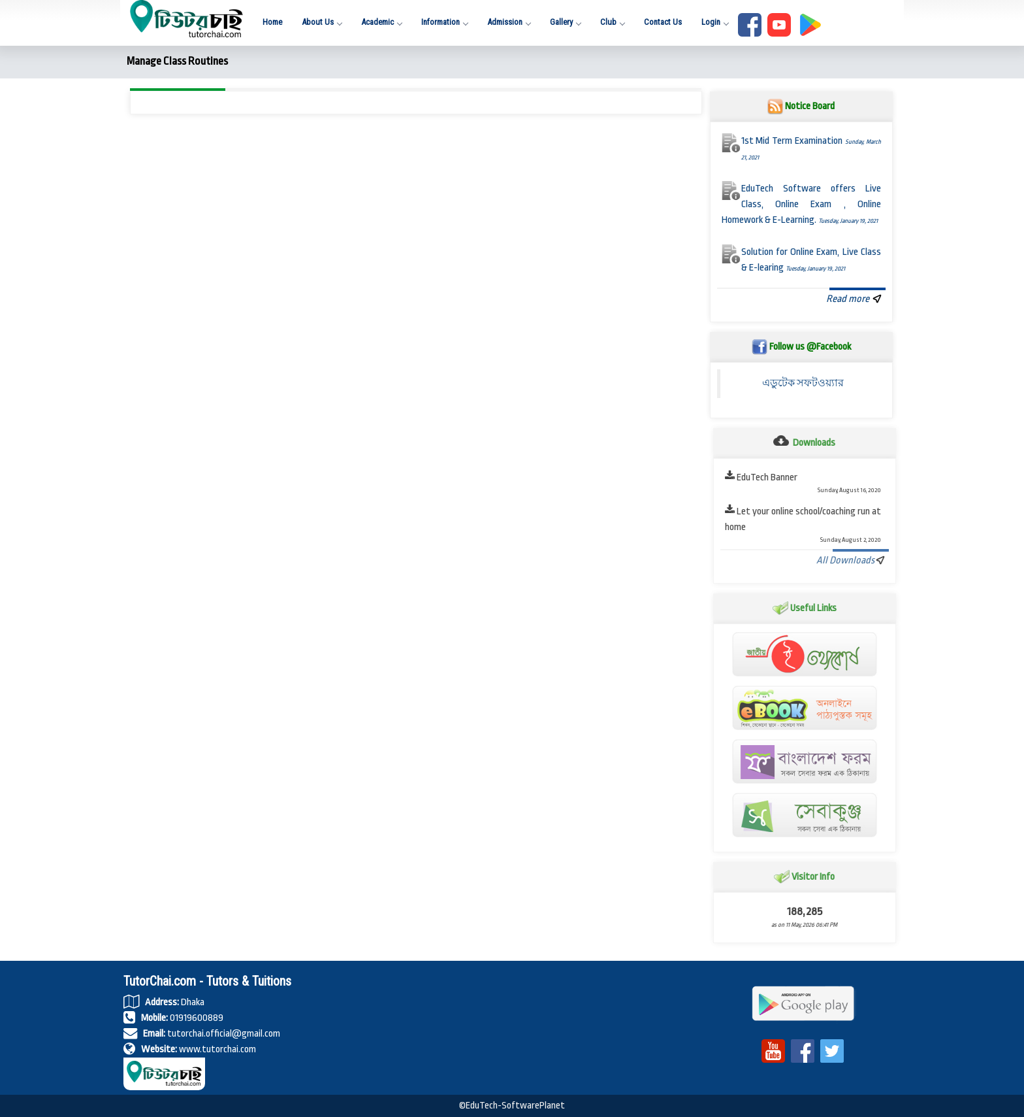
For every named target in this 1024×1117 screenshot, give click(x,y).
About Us (322, 22)
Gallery (565, 22)
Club (612, 22)
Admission (508, 22)
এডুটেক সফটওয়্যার (803, 383)
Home (272, 22)
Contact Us (663, 22)
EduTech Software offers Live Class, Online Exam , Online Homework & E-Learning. (802, 204)
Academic (381, 22)
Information (444, 22)
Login (714, 22)
